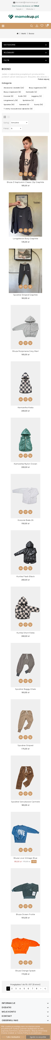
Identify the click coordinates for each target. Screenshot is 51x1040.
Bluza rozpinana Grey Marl (25, 351)
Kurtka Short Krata (26, 633)
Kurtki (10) (22, 96)
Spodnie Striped (25, 745)
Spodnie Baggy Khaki (25, 689)
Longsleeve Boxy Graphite (25, 238)
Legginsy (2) (36, 96)
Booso (31, 33)
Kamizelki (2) (31, 92)
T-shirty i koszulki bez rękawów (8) (18, 109)
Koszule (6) (8, 96)
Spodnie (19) (9, 104)
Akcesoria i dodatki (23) (14, 88)
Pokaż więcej (43, 79)
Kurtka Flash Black (25, 576)
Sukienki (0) (24, 104)
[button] (37, 25)
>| (45, 988)
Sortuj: (6, 123)
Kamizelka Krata (25, 407)
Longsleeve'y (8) (11, 100)
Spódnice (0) (28, 100)
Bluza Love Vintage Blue (25, 858)
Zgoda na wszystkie (38, 1037)
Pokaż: (6, 128)
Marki (23, 33)
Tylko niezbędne (13, 1037)
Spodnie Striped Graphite (25, 295)
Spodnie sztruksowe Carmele (25, 802)
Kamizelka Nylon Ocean (25, 464)
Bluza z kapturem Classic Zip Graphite (25, 182)
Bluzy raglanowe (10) (37, 88)
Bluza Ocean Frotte (25, 914)
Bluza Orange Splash (25, 971)
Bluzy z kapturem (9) (12, 92)
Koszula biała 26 (25, 520)
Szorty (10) (38, 104)
